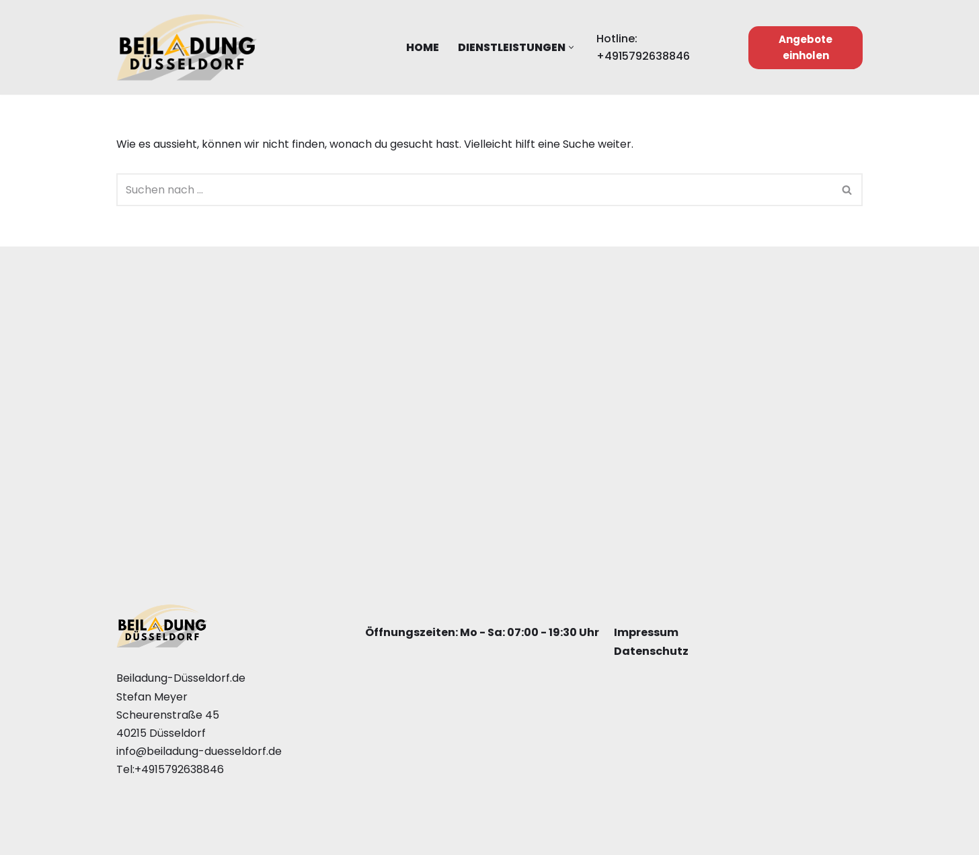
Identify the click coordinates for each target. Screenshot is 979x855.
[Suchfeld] (474, 189)
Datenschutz (651, 651)
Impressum (646, 633)
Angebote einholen (805, 47)
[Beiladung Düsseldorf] (187, 47)
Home (422, 47)
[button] (571, 47)
